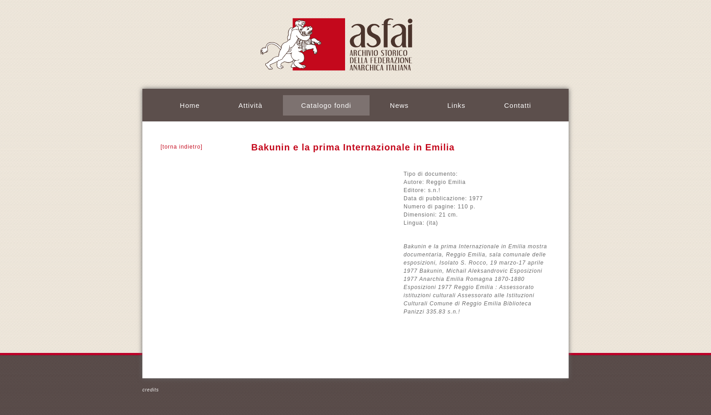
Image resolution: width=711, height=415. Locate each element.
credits (150, 389)
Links (457, 105)
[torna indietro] (182, 147)
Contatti (517, 105)
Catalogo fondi (326, 105)
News (399, 105)
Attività (251, 105)
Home (190, 105)
